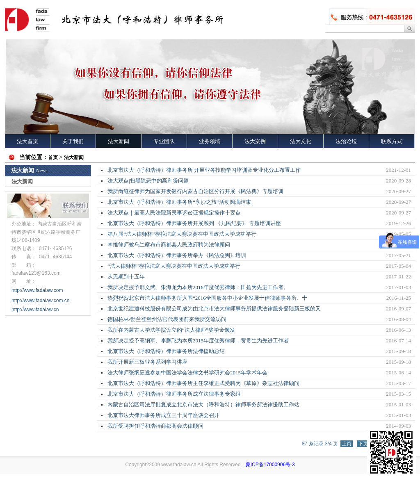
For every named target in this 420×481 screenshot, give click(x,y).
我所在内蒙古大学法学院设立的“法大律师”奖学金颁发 (171, 330)
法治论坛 (346, 141)
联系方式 (391, 141)
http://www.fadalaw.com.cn (40, 300)
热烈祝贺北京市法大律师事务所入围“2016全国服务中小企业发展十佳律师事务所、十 (207, 298)
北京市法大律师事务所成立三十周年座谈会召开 (163, 415)
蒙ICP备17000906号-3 (270, 464)
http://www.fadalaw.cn (35, 309)
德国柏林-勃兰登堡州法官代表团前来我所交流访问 (166, 319)
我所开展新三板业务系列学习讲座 (147, 362)
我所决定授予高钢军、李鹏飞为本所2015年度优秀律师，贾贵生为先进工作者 (198, 340)
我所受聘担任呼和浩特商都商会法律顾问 (155, 426)
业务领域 (209, 141)
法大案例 (255, 141)
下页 (363, 444)
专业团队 (164, 141)
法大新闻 (118, 141)
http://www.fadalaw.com (37, 290)
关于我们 (73, 141)
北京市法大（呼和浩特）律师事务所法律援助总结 (166, 351)
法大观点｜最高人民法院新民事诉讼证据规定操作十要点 (174, 213)
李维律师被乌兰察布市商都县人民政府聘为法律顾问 (168, 245)
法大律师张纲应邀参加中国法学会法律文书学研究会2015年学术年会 (187, 372)
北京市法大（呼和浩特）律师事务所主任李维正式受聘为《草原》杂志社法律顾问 (203, 383)
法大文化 (300, 141)
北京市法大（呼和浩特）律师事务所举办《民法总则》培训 (176, 255)
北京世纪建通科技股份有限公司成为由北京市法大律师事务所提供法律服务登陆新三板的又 (214, 308)
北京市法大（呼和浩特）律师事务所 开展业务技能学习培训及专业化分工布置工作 (204, 170)
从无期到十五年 (126, 277)
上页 (347, 444)
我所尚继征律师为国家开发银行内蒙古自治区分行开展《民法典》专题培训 (195, 191)
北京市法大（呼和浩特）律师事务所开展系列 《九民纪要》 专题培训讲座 (194, 223)
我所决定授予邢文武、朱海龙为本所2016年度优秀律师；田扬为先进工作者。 (198, 287)
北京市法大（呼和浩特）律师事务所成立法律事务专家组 (174, 394)
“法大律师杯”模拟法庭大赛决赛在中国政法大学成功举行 (173, 266)
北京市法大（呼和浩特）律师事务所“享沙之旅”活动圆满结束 (179, 202)
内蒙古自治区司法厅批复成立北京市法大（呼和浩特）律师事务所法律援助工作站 (203, 404)
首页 (53, 157)
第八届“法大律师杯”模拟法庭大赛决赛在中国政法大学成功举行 (181, 234)
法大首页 (27, 141)
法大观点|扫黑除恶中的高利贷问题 (148, 181)
